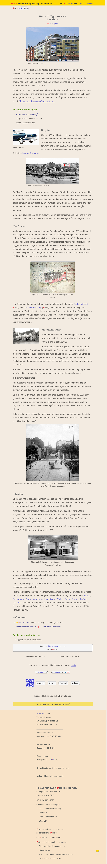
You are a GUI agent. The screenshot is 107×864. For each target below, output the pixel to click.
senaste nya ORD (45, 795)
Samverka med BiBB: (45, 736)
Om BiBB (26, 623)
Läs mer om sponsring (57, 646)
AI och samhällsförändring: (51, 809)
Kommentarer (42, 756)
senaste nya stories (47, 833)
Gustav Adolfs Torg (33, 307)
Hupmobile (49, 599)
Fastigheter (61, 672)
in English (54, 23)
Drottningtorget (81, 304)
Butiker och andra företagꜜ (27, 114)
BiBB (32, 3)
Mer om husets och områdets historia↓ (36, 101)
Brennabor (18, 599)
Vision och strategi (44, 717)
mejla (73, 665)
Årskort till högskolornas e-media (50, 776)
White (60, 599)
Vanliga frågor (42, 760)
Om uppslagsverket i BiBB (47, 721)
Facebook (63, 683)
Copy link (40, 683)
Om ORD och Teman (45, 800)
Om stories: (42, 837)
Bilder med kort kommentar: (51, 846)
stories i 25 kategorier (46, 842)
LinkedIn (75, 683)
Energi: (43, 813)
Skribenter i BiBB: (47, 748)
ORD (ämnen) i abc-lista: (47, 792)
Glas (19, 602)
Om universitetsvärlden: (50, 859)
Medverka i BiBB (44, 744)
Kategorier (41, 672)
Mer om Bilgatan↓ (30, 153)
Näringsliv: (44, 850)
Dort (28, 599)
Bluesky (52, 683)
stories (69, 4)
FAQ (54, 760)
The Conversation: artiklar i (56, 854)
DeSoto (84, 599)
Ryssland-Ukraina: (48, 817)
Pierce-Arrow (72, 599)
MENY (91, 4)
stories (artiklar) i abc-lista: (48, 829)
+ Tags (24, 8)
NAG (87, 595)
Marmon (37, 599)
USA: (43, 821)
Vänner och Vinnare (45, 733)
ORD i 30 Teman (44, 805)
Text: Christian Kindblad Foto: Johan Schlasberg (38, 627)
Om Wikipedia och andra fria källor (53, 768)
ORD (80, 4)
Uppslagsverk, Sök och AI (47, 724)
